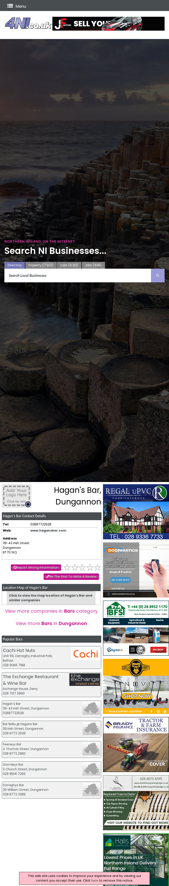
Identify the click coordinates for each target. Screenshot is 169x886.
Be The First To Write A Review (72, 576)
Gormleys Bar (13, 764)
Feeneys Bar (12, 744)
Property (40, 265)
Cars (69, 265)
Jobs (93, 265)
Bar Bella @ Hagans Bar (20, 724)
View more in (51, 623)
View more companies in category (51, 611)
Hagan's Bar (12, 704)
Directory (15, 265)
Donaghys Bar (13, 785)
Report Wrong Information (38, 567)
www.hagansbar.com (48, 530)
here (94, 880)
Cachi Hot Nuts (19, 650)
